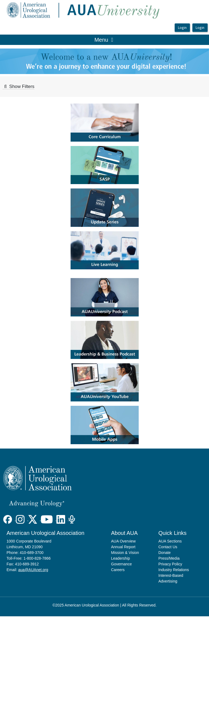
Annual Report (123, 547)
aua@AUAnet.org (33, 570)
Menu (103, 39)
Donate (164, 552)
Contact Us (167, 547)
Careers (118, 570)
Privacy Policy (170, 564)
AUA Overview (123, 541)
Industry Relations (173, 570)
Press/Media (169, 558)
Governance (121, 564)
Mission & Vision (125, 552)
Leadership (120, 558)
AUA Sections (170, 541)
